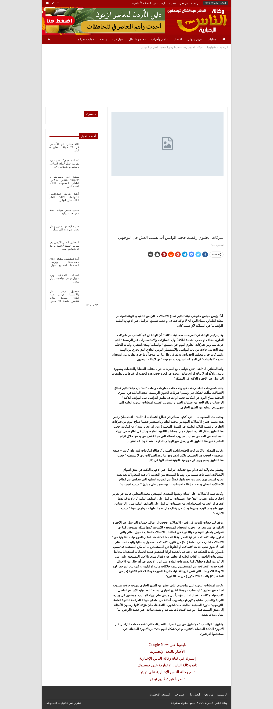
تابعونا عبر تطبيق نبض (167, 679)
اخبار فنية (117, 39)
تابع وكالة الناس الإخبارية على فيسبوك (167, 665)
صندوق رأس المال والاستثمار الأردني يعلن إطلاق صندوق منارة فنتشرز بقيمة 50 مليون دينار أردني (73, 298)
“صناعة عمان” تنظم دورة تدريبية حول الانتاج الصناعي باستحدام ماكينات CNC (64, 163)
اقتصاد (178, 39)
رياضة (103, 39)
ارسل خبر (159, 3)
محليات (211, 39)
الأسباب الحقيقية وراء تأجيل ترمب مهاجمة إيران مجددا (64, 278)
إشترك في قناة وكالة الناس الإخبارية (167, 658)
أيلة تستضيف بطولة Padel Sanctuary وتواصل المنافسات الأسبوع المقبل (64, 262)
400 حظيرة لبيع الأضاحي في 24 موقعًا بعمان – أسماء (64, 147)
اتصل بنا (172, 3)
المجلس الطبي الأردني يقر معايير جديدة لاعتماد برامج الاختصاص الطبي (64, 245)
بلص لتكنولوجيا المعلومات (60, 703)
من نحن (183, 3)
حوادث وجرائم (86, 39)
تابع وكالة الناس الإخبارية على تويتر (167, 672)
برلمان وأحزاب (160, 39)
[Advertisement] (136, 77)
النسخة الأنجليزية (141, 3)
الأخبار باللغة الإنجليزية (167, 651)
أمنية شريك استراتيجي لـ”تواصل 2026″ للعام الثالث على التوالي (64, 197)
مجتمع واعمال (137, 39)
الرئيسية (195, 3)
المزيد (68, 39)
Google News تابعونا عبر (167, 645)
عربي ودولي (194, 39)
